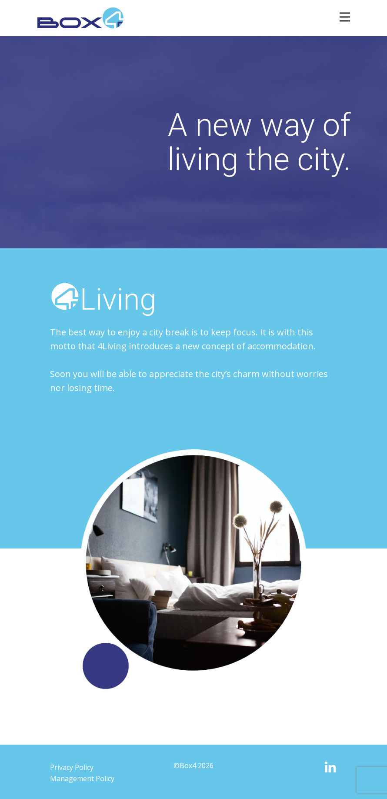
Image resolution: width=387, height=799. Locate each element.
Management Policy (82, 778)
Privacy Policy (71, 767)
